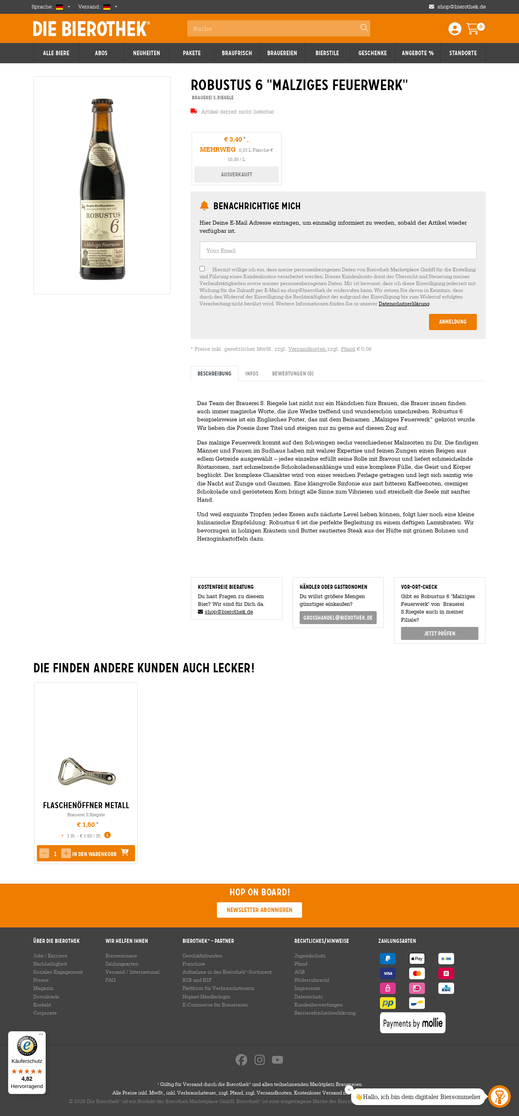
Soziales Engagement (58, 971)
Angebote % (418, 53)
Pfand (348, 349)
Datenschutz (308, 996)
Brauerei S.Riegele (86, 814)
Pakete (192, 53)
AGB (299, 971)
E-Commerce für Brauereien (215, 1004)
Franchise (193, 963)
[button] (44, 853)
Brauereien (282, 53)
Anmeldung (453, 321)
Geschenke (372, 53)
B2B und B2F (197, 980)
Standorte (463, 53)
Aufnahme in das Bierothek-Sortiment (227, 971)
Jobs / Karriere (50, 955)
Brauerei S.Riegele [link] (212, 97)
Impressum (307, 988)
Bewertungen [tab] (292, 373)
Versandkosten (307, 349)
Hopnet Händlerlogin (206, 996)
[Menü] (41, 1036)
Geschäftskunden (202, 955)
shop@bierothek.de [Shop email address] (462, 7)
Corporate (45, 1012)
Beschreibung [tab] (214, 373)
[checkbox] (338, 286)
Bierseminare (121, 955)
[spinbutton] (55, 854)
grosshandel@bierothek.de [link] (338, 617)
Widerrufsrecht (311, 980)
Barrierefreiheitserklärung (325, 1012)
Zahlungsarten (121, 963)
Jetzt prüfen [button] (439, 633)
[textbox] (338, 250)
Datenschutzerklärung (404, 303)
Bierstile (327, 53)
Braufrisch (237, 53)
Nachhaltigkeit (50, 963)
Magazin (43, 988)
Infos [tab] (251, 373)
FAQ (110, 980)
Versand (115, 971)
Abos (101, 53)
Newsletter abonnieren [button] (259, 910)
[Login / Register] (454, 31)
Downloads (46, 996)
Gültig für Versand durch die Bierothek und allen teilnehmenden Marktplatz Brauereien (259, 1084)
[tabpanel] (338, 476)
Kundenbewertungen (318, 1004)
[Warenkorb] (478, 31)
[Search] (360, 28)
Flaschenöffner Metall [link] (86, 805)
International (144, 971)
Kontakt (42, 1004)
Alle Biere (56, 53)
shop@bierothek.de (229, 612)
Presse (41, 980)
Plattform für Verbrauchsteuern (218, 988)
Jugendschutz (310, 955)
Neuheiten (146, 53)
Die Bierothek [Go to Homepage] (91, 28)
